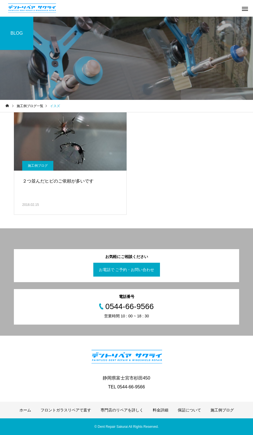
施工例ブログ (38, 166)
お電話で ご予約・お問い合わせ (126, 269)
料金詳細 (160, 410)
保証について (189, 410)
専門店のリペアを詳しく (122, 410)
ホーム (25, 410)
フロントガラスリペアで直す (66, 410)
